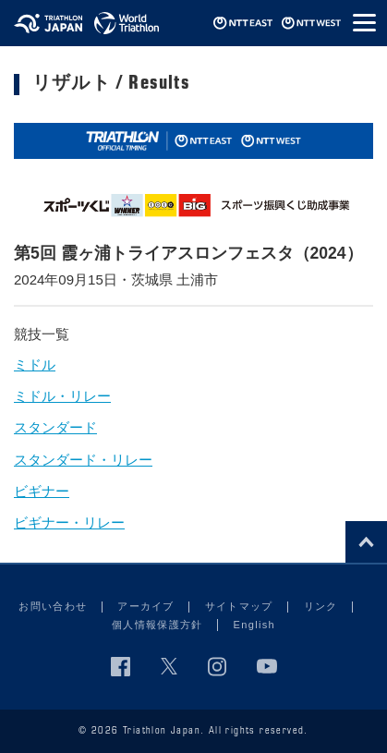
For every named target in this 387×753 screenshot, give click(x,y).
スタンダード (55, 427)
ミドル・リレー (62, 396)
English (254, 624)
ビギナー (41, 491)
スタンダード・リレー (83, 460)
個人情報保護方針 (157, 624)
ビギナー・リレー (69, 522)
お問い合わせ (52, 606)
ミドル (34, 364)
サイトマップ (239, 606)
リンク (321, 606)
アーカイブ (146, 606)
